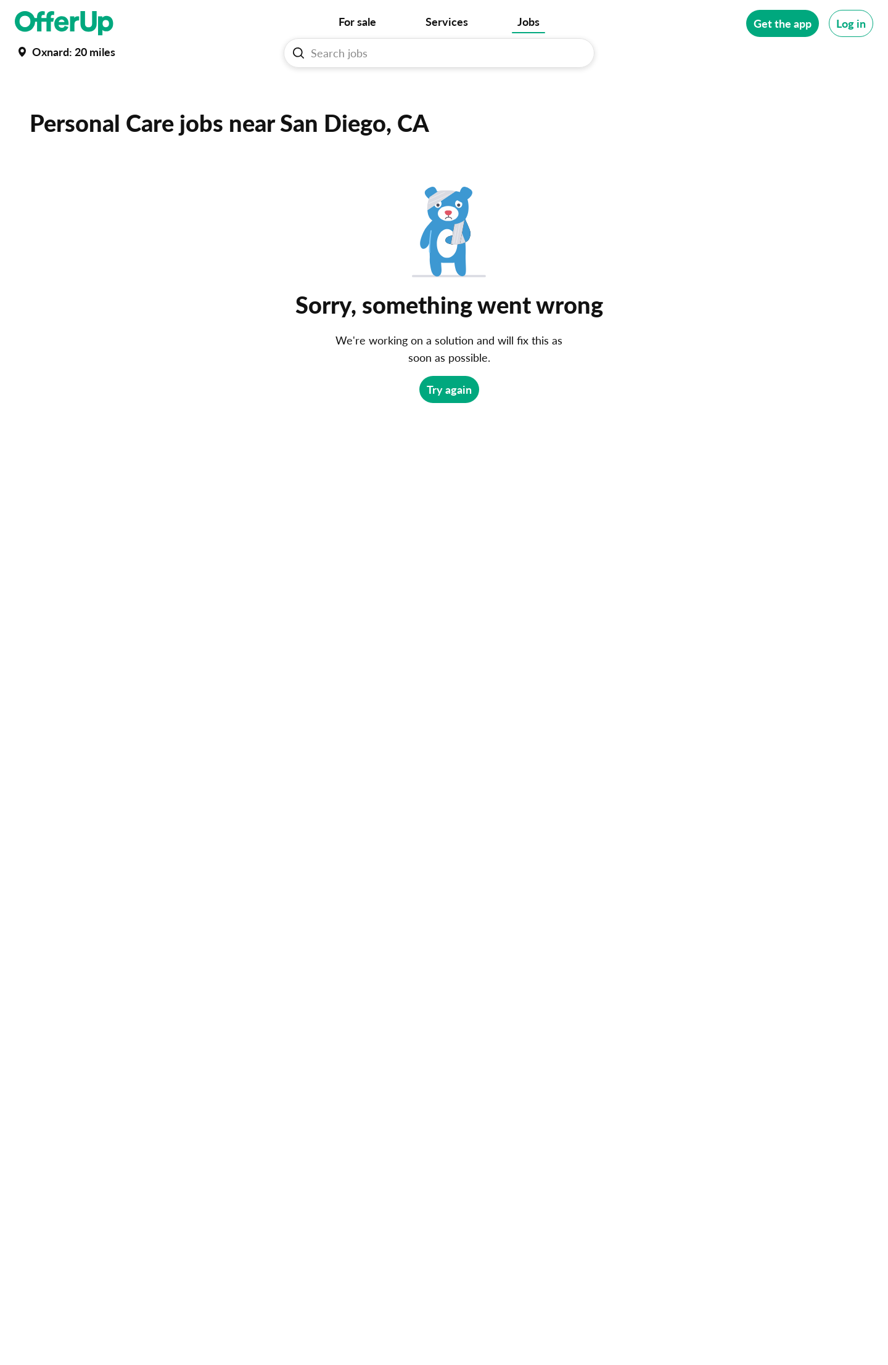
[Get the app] (782, 23)
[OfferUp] (64, 23)
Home (29, 97)
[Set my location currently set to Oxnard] (65, 52)
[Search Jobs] (444, 53)
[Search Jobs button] (298, 53)
